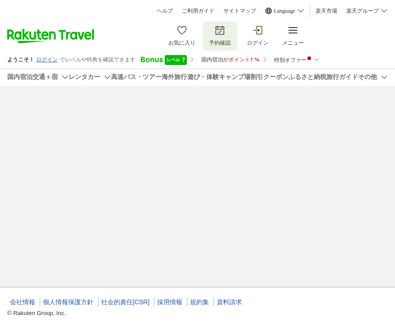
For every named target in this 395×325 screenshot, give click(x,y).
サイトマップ (239, 11)
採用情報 (169, 302)
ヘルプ (165, 11)
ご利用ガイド (198, 11)
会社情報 (22, 302)
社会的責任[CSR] (125, 302)
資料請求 (229, 302)
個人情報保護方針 (68, 302)
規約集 (199, 302)
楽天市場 (326, 11)
